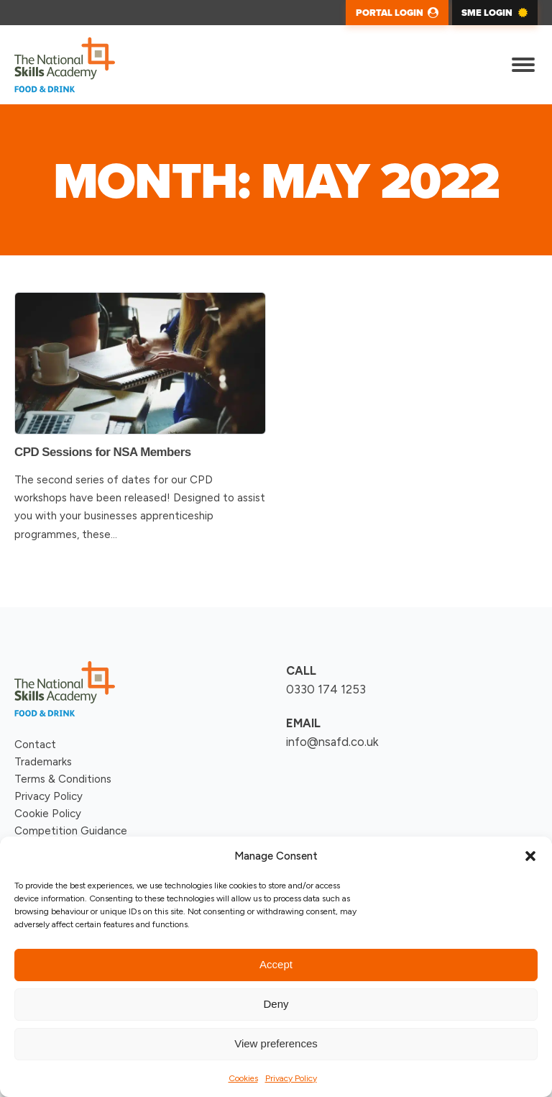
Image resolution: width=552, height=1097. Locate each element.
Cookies (243, 1078)
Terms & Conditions (62, 779)
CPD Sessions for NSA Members (102, 452)
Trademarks (43, 761)
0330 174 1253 (326, 689)
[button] (530, 856)
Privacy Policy (291, 1078)
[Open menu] (523, 64)
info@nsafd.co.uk (332, 741)
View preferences (276, 1043)
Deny (275, 1004)
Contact (35, 744)
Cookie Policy (47, 813)
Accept (276, 964)
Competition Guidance (70, 830)
